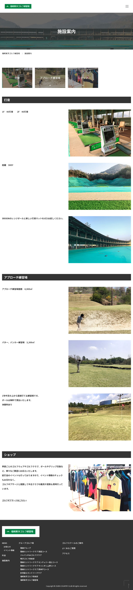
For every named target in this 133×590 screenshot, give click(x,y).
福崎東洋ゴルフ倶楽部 (29, 576)
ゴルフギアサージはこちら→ (14, 500)
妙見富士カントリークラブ (31, 573)
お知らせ (7, 546)
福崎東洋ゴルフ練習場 (11, 53)
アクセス (66, 553)
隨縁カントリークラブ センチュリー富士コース (39, 562)
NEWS (4, 543)
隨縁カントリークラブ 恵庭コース (33, 551)
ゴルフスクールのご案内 (72, 543)
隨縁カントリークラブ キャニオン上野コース (38, 565)
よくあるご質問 (68, 548)
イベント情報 (9, 550)
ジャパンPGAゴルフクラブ (31, 555)
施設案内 (6, 560)
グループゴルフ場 (26, 543)
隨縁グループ (25, 548)
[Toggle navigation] (127, 6)
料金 (4, 555)
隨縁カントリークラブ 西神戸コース (34, 569)
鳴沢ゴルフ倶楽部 (27, 558)
